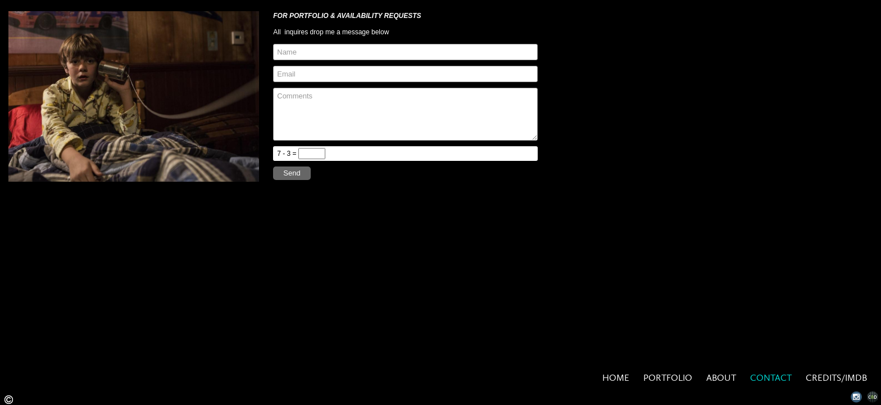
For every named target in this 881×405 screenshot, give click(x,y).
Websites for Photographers (873, 397)
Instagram (856, 397)
